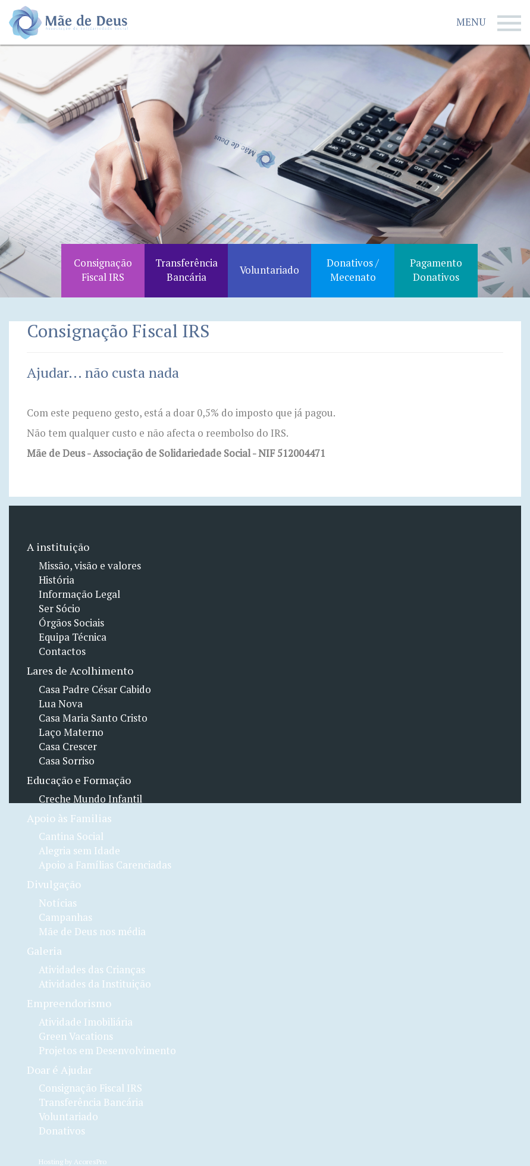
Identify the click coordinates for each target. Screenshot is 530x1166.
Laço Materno (71, 732)
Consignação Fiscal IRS (90, 1088)
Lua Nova (61, 703)
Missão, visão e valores (90, 565)
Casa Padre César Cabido (95, 689)
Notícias (58, 903)
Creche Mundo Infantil (90, 798)
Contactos (62, 651)
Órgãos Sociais (71, 622)
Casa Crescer (68, 746)
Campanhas (65, 917)
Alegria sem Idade (79, 850)
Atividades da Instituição (95, 984)
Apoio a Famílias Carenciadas (105, 865)
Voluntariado (68, 1116)
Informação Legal (79, 594)
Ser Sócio (59, 608)
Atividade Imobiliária (86, 1022)
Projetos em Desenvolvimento (107, 1050)
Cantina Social (71, 836)
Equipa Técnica (72, 637)
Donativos (62, 1130)
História (56, 580)
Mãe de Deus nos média (92, 931)
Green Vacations (76, 1036)
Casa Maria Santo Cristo (93, 718)
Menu (488, 23)
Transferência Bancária (91, 1102)
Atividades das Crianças (92, 969)
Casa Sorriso (67, 760)
